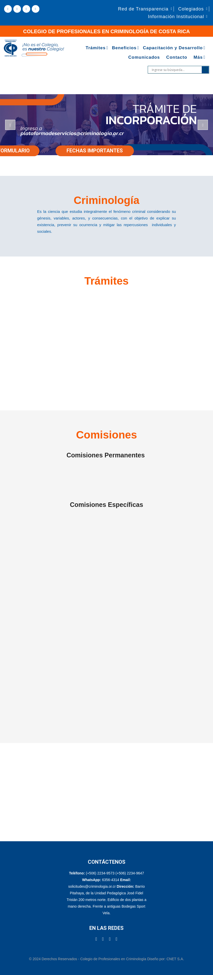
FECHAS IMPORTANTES (95, 151)
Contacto (176, 57)
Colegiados (191, 8)
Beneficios (124, 47)
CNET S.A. (175, 959)
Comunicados (144, 57)
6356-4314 (110, 880)
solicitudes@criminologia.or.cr (92, 886)
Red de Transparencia (143, 8)
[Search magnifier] (205, 69)
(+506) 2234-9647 (129, 873)
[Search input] (176, 69)
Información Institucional (176, 16)
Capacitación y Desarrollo (173, 47)
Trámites (95, 47)
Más (198, 57)
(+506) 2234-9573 (100, 873)
